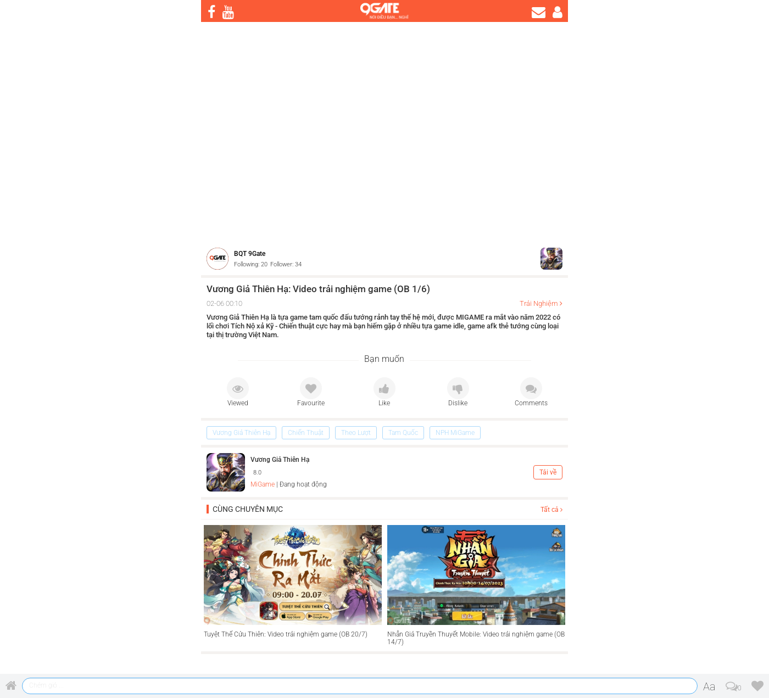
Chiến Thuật (306, 433)
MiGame (262, 484)
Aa (709, 686)
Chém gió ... (46, 685)
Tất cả (551, 509)
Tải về (547, 472)
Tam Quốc (403, 433)
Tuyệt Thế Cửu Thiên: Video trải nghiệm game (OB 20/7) (285, 634)
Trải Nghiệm (539, 303)
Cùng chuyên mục (248, 509)
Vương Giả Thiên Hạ (241, 433)
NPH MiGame (455, 433)
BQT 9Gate (249, 254)
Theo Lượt (356, 433)
